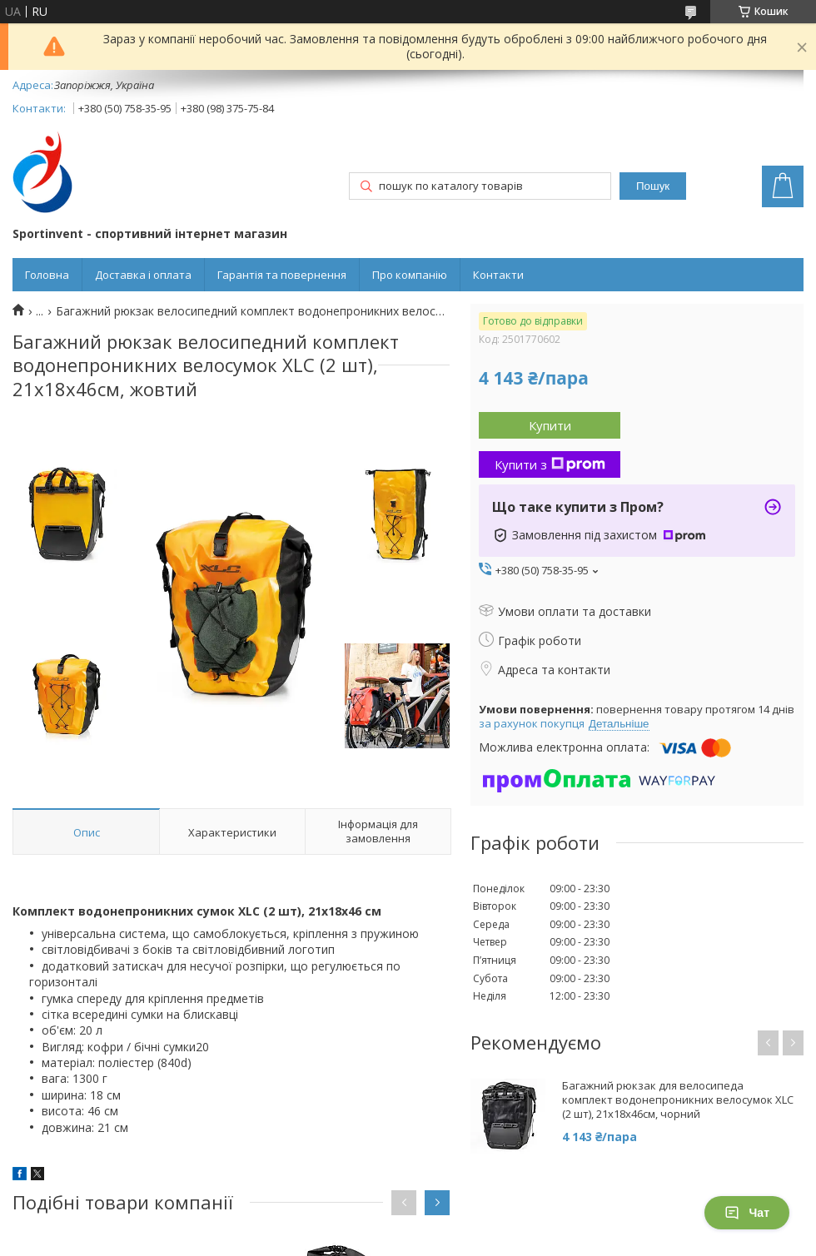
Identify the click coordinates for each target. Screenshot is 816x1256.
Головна (47, 274)
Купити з (550, 464)
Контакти (498, 274)
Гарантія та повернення (281, 274)
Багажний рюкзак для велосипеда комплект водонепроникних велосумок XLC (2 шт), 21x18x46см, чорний (678, 1100)
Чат (746, 1212)
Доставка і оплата (143, 274)
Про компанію (409, 274)
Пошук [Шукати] (652, 186)
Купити (550, 425)
